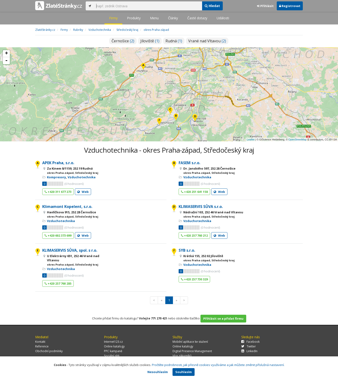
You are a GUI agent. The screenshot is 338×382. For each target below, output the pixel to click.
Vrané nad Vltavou (207, 41)
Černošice (122, 41)
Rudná (173, 41)
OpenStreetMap (297, 139)
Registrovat (289, 6)
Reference (42, 346)
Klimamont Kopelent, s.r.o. (67, 206)
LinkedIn (249, 351)
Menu (154, 18)
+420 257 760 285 (58, 283)
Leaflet (250, 139)
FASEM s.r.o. (189, 162)
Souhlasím (183, 372)
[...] (148, 5)
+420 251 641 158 (194, 192)
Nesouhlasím (157, 372)
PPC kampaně (113, 351)
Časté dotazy (197, 18)
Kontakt (40, 342)
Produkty (134, 18)
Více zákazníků (182, 356)
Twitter (248, 346)
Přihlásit (265, 6)
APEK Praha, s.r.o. (58, 162)
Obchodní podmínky (49, 351)
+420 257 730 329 (194, 279)
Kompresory (56, 177)
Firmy (113, 18)
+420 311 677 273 (58, 192)
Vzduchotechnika (82, 177)
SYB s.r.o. (187, 250)
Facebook (250, 342)
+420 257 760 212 (194, 235)
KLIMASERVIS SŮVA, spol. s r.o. (69, 250)
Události (223, 18)
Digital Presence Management (192, 351)
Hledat (212, 6)
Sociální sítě (111, 356)
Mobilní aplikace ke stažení (190, 342)
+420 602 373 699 (58, 235)
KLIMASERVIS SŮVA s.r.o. (201, 206)
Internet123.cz (113, 342)
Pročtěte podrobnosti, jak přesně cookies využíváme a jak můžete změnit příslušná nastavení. (218, 365)
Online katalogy (114, 346)
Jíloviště (149, 41)
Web (83, 192)
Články (173, 18)
